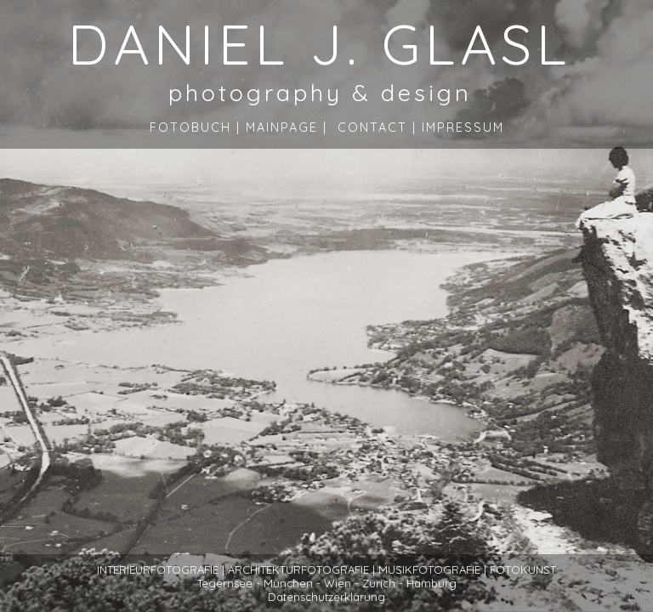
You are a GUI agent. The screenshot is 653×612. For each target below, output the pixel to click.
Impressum (463, 127)
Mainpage (282, 127)
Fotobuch (190, 127)
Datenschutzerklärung (326, 597)
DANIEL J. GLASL (319, 43)
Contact (372, 127)
